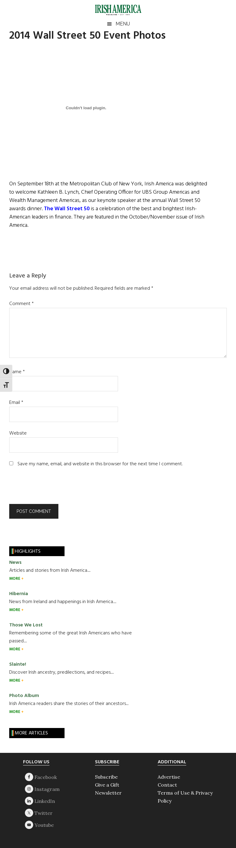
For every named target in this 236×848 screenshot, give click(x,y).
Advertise (169, 777)
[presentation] (51, 489)
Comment (21, 304)
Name (17, 372)
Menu (123, 24)
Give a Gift (107, 785)
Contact (167, 785)
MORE (15, 578)
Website (18, 433)
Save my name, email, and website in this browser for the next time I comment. (100, 464)
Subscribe (106, 777)
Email (16, 403)
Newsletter (108, 793)
